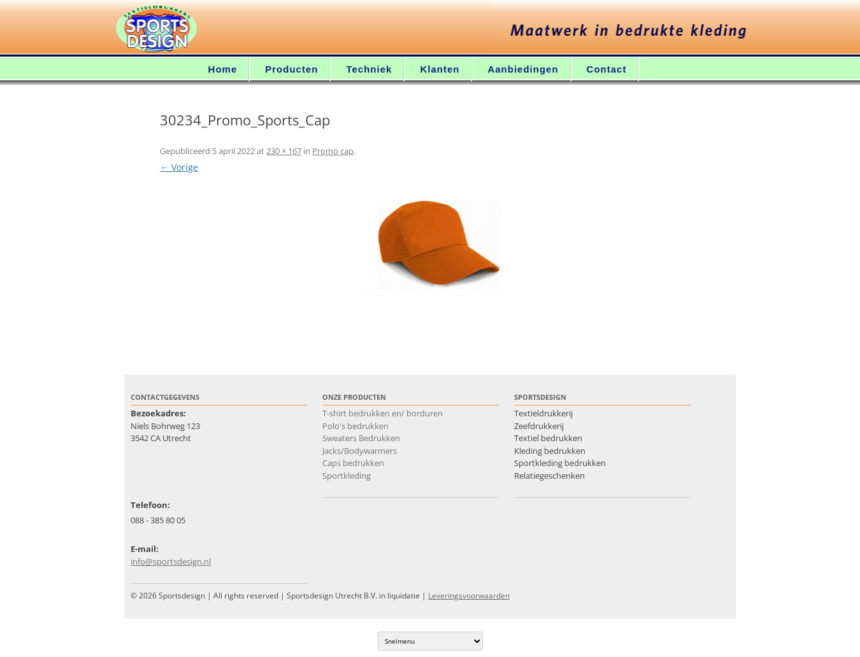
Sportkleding (346, 475)
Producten (291, 69)
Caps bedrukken (353, 463)
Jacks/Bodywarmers (359, 450)
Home (223, 69)
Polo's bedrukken (355, 426)
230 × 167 (283, 151)
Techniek (369, 69)
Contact (607, 69)
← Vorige (179, 167)
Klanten (439, 69)
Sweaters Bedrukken (361, 438)
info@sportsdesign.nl (171, 561)
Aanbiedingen (522, 69)
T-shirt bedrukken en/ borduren (382, 413)
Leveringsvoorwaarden (469, 595)
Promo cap (333, 151)
